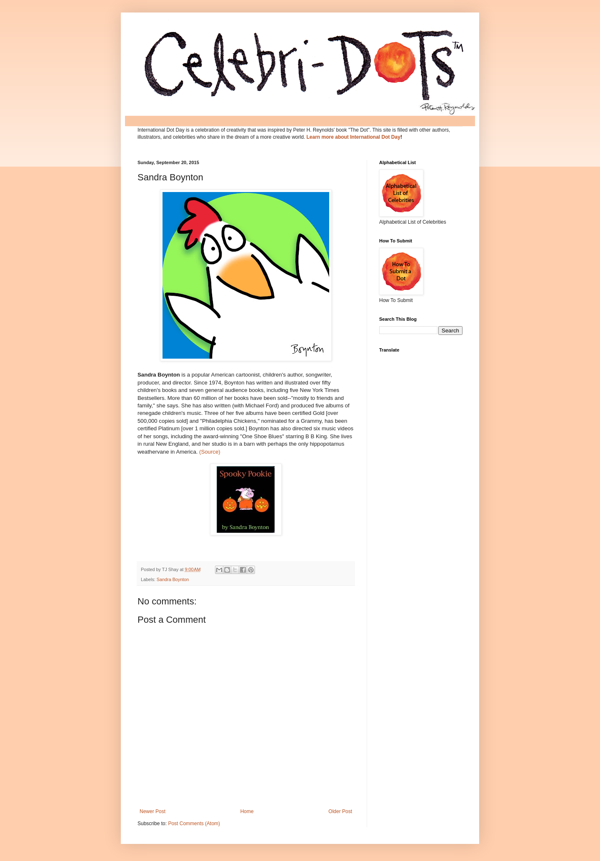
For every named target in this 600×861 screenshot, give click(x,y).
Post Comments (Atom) (194, 823)
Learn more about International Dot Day (353, 137)
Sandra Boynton (173, 579)
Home (247, 811)
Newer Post (152, 811)
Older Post (340, 811)
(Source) (209, 452)
